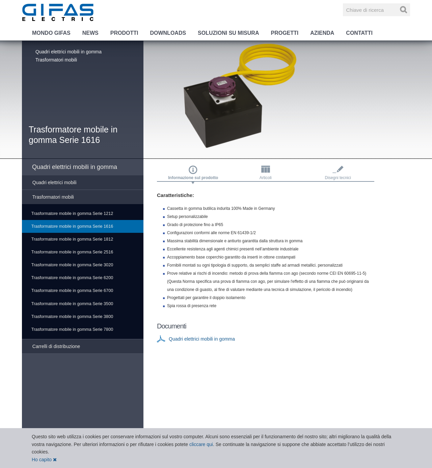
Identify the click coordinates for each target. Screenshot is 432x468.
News (90, 33)
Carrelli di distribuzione (56, 346)
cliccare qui (201, 444)
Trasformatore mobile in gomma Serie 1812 (72, 239)
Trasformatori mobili (56, 60)
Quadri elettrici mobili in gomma (68, 51)
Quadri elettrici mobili (54, 182)
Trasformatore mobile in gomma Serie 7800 (72, 329)
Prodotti (124, 33)
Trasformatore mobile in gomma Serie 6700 (72, 290)
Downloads (168, 33)
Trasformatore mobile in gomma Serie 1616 (72, 226)
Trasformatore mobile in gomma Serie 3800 (72, 316)
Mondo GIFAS (51, 33)
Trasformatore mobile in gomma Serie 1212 (72, 213)
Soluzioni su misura (228, 33)
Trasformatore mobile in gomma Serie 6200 (72, 277)
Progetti (284, 33)
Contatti (359, 33)
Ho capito (44, 459)
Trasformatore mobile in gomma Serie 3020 (72, 265)
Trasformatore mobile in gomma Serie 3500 (72, 303)
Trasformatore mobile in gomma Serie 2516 (72, 252)
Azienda (322, 33)
